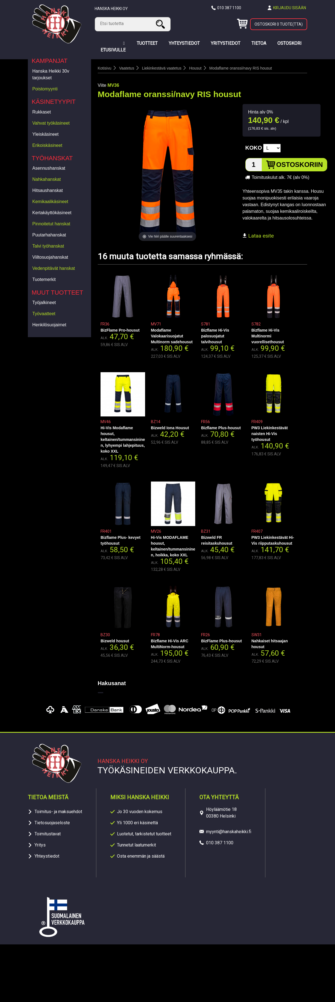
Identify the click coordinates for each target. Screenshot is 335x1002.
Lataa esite (258, 236)
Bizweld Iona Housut (170, 428)
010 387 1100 (229, 8)
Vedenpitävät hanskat (53, 268)
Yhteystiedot (47, 856)
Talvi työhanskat (48, 246)
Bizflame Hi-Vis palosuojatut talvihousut (215, 336)
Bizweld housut (115, 641)
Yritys (40, 845)
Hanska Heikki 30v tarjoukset (50, 74)
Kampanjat (50, 60)
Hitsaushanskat (47, 190)
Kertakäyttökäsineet (52, 212)
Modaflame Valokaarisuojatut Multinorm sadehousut (172, 336)
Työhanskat (52, 158)
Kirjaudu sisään (289, 8)
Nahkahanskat (46, 179)
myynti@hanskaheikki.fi (228, 831)
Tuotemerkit (44, 279)
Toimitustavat (48, 833)
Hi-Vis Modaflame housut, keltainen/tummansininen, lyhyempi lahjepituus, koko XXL (123, 439)
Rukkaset (41, 112)
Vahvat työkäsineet (51, 123)
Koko (253, 148)
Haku (161, 24)
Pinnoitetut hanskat (51, 223)
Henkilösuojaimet (49, 324)
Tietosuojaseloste (52, 822)
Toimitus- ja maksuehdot (58, 811)
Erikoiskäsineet (47, 145)
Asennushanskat (48, 168)
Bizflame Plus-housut (221, 428)
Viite (102, 85)
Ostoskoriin (299, 164)
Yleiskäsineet (45, 134)
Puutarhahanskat (49, 235)
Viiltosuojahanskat (50, 257)
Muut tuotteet (57, 292)
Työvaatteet (43, 313)
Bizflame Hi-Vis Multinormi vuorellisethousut (267, 336)
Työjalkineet (44, 302)
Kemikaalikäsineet (50, 201)
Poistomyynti (45, 89)
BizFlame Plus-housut (221, 641)
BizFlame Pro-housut (120, 330)
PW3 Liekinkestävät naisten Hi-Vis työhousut (269, 434)
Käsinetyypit (54, 101)
